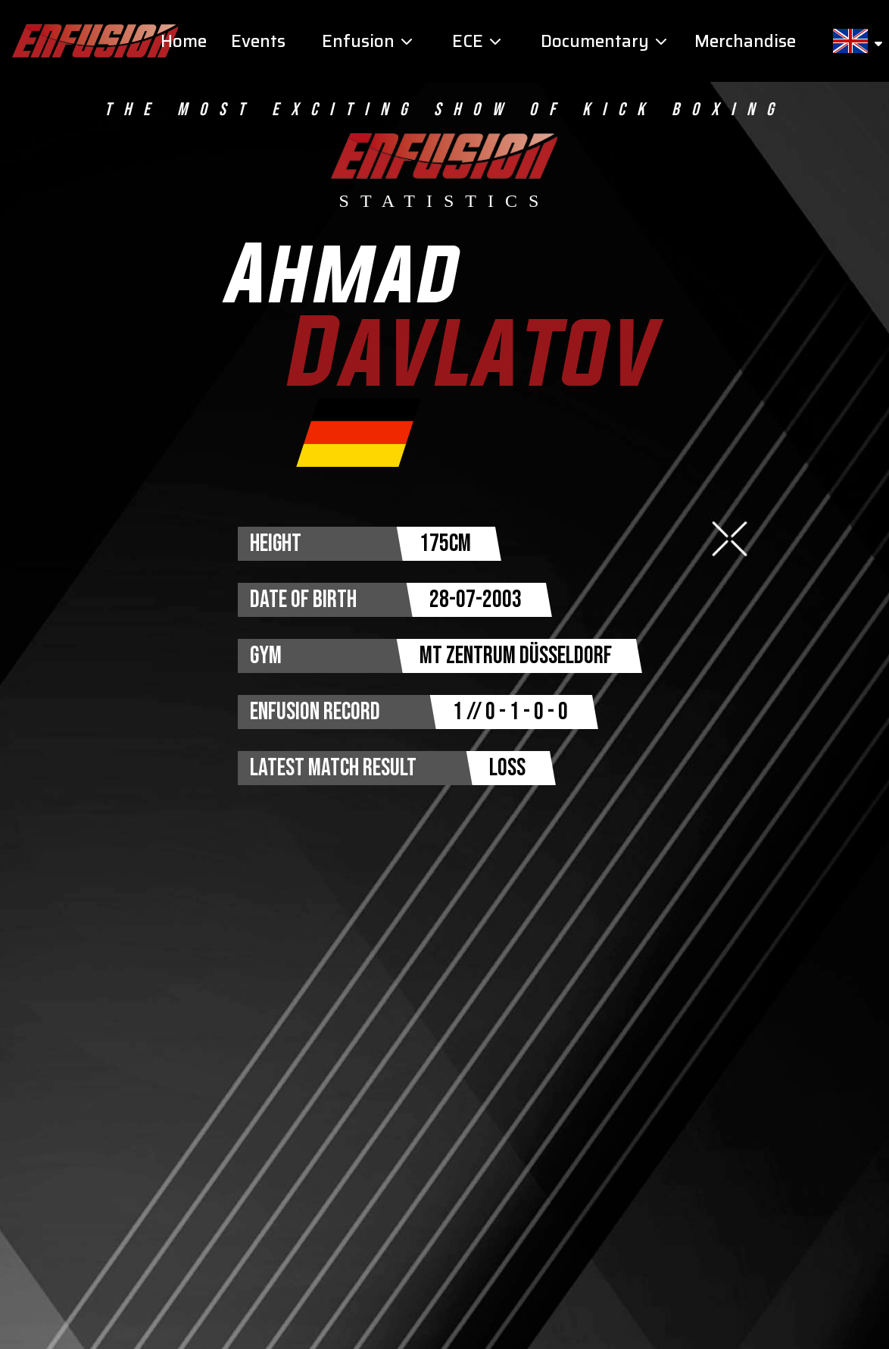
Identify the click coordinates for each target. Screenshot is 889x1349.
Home (184, 41)
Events (258, 41)
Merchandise (745, 41)
